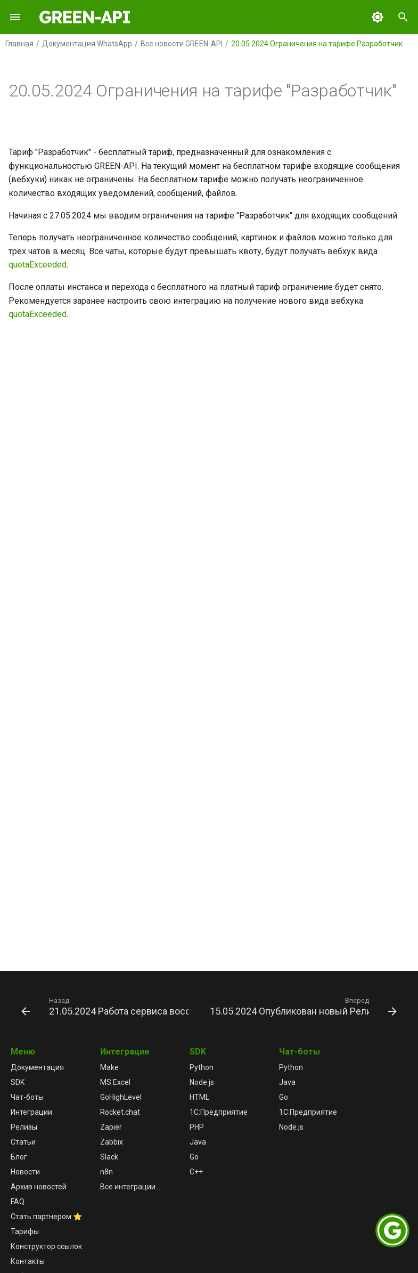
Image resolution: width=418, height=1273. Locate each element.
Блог (19, 1157)
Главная (19, 43)
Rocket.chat (120, 1112)
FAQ (17, 1201)
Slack (109, 1157)
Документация (37, 1067)
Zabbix (111, 1142)
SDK (17, 1082)
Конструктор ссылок (46, 1246)
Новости (25, 1171)
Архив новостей (39, 1186)
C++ (196, 1171)
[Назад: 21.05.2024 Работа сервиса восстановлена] (106, 1006)
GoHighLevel (121, 1097)
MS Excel (115, 1082)
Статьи (23, 1142)
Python (202, 1067)
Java (198, 1142)
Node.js (202, 1082)
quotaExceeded (38, 265)
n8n (106, 1171)
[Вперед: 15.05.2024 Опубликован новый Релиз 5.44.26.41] (302, 1006)
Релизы (24, 1127)
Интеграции (31, 1112)
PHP (197, 1127)
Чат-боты (27, 1097)
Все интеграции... (130, 1186)
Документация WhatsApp (87, 43)
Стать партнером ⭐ (46, 1216)
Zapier (111, 1127)
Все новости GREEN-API (182, 43)
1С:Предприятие (219, 1112)
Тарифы (25, 1231)
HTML (199, 1097)
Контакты (28, 1261)
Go (194, 1157)
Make (109, 1067)
